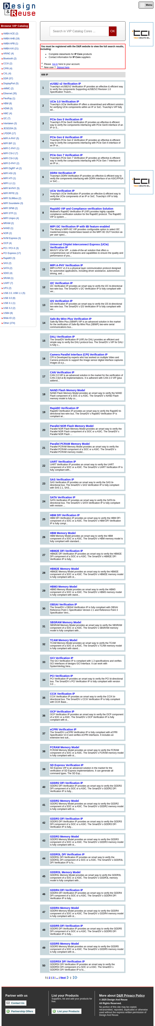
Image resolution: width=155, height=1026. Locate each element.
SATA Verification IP (62, 497)
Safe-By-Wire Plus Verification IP (71, 318)
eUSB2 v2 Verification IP (65, 83)
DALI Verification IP (62, 336)
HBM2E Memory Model (64, 568)
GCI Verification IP (61, 658)
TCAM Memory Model (63, 640)
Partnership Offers (20, 1011)
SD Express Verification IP (66, 765)
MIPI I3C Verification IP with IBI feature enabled (80, 226)
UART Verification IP (63, 461)
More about (122, 995)
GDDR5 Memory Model (64, 943)
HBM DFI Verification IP (65, 515)
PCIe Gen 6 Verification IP (66, 137)
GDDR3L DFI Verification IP (67, 854)
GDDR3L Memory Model (65, 872)
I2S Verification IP (61, 301)
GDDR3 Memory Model (64, 836)
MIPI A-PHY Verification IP (66, 265)
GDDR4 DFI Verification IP (66, 890)
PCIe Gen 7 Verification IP (66, 155)
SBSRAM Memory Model (65, 622)
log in (55, 64)
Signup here (63, 67)
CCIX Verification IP (62, 693)
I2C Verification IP (61, 283)
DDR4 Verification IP (63, 172)
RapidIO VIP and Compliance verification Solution (81, 208)
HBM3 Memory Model (63, 586)
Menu (146, 5)
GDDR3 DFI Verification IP (66, 818)
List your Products (66, 1011)
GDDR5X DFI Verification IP (67, 961)
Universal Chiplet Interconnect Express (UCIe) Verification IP (79, 246)
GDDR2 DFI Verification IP (66, 783)
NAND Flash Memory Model (67, 390)
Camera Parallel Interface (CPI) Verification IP (78, 354)
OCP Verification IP (62, 711)
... (57, 977)
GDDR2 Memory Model (64, 800)
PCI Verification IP (61, 675)
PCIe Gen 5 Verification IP (66, 119)
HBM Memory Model (63, 533)
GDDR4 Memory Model (64, 907)
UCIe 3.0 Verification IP (64, 101)
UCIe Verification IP (62, 190)
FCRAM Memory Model (64, 747)
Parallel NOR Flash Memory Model (71, 425)
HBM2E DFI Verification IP (66, 550)
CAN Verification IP (62, 372)
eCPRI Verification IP (63, 729)
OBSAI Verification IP (63, 604)
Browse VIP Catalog (14, 25)
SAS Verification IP (62, 479)
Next (65, 977)
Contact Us (15, 1003)
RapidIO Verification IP (64, 408)
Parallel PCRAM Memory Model (70, 443)
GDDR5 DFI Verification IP (66, 925)
